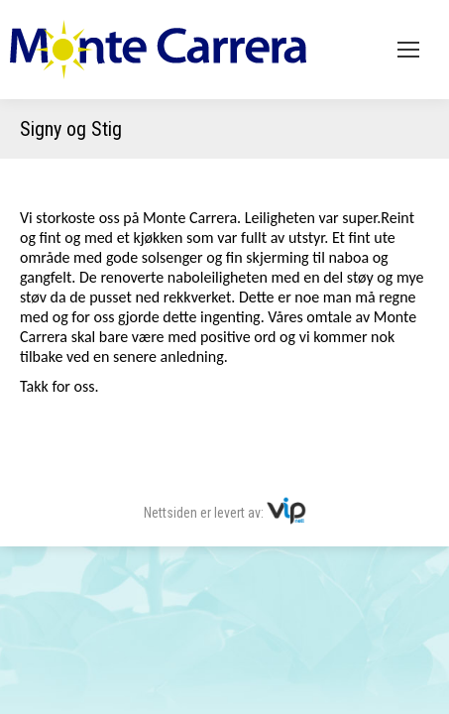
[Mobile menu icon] (408, 49)
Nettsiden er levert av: (225, 513)
